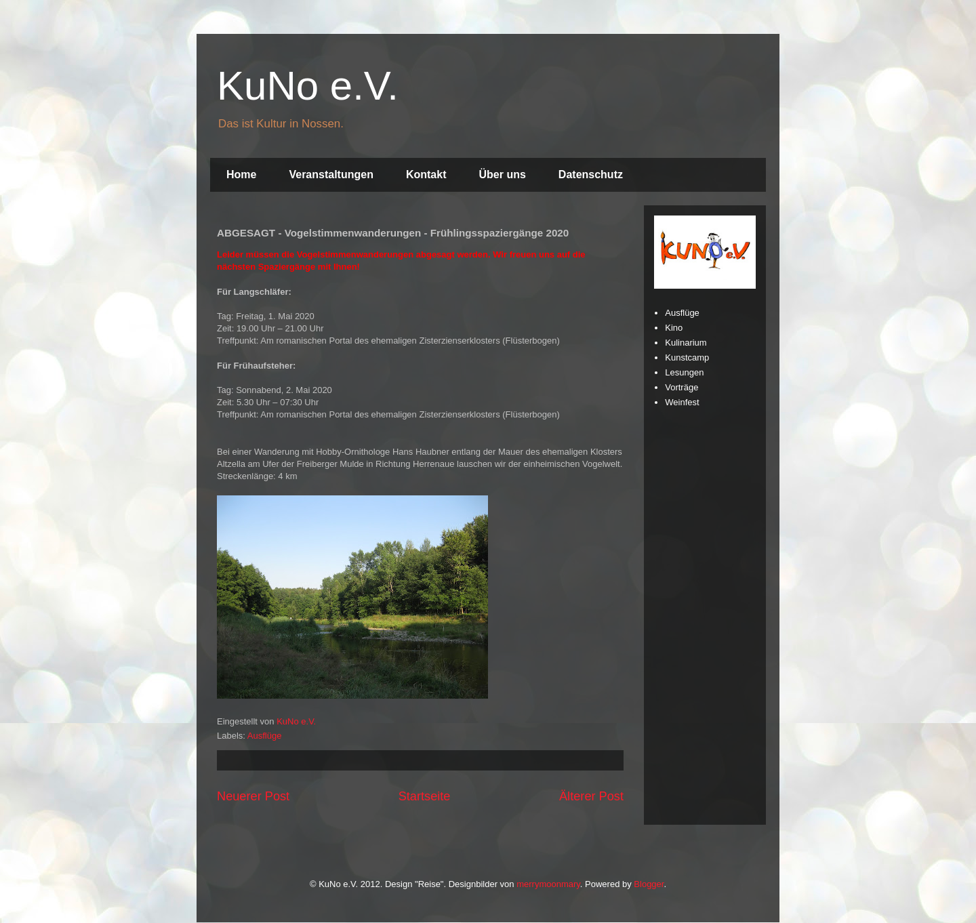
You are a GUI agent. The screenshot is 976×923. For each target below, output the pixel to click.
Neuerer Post (253, 796)
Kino (674, 328)
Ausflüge (264, 736)
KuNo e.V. (308, 85)
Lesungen (684, 372)
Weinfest (682, 402)
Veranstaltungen (331, 174)
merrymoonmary (548, 884)
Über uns (502, 174)
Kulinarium (685, 342)
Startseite (425, 796)
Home (241, 174)
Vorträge (681, 387)
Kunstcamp (687, 357)
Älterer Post (591, 796)
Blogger (649, 884)
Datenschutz (590, 174)
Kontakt (426, 174)
